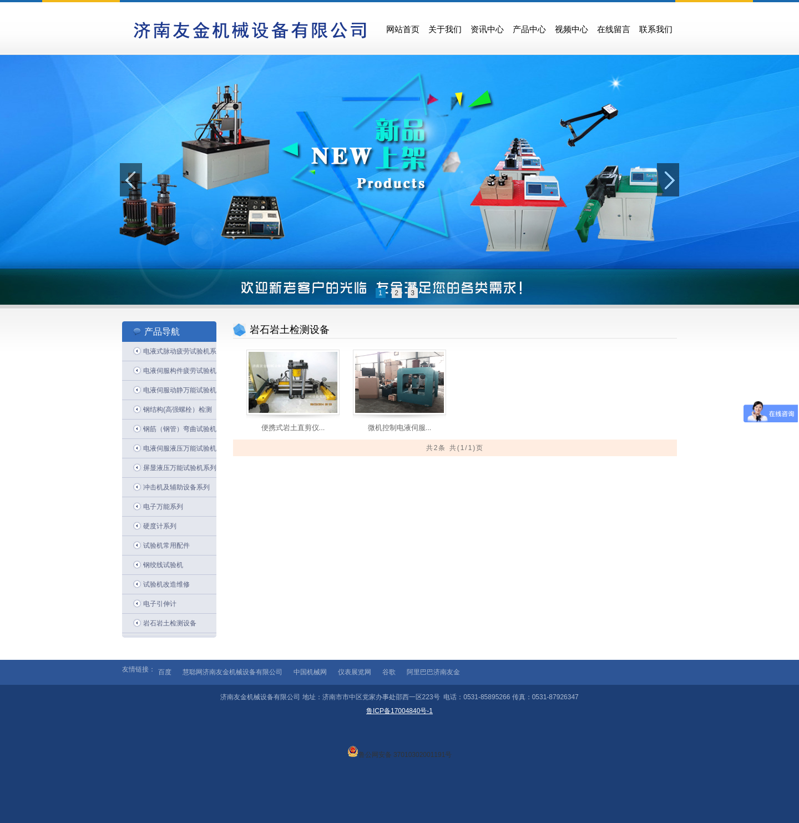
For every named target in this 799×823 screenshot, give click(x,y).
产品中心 (529, 29)
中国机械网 (310, 672)
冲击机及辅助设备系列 (176, 487)
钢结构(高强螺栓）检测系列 (177, 413)
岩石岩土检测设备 (169, 623)
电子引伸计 (159, 604)
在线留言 (613, 29)
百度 (164, 672)
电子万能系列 (163, 507)
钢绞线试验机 (163, 565)
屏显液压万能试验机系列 (179, 468)
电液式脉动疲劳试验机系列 (179, 354)
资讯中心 (487, 29)
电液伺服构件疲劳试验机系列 (179, 374)
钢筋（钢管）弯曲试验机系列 (179, 432)
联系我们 (655, 29)
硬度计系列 (159, 526)
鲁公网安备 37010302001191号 (399, 751)
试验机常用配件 (166, 545)
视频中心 (571, 29)
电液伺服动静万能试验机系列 (179, 393)
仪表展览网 (354, 672)
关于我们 (445, 29)
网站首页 (402, 29)
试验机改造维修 (166, 584)
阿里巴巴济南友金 (433, 672)
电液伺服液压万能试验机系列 (179, 451)
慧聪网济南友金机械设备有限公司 (232, 672)
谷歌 (389, 672)
